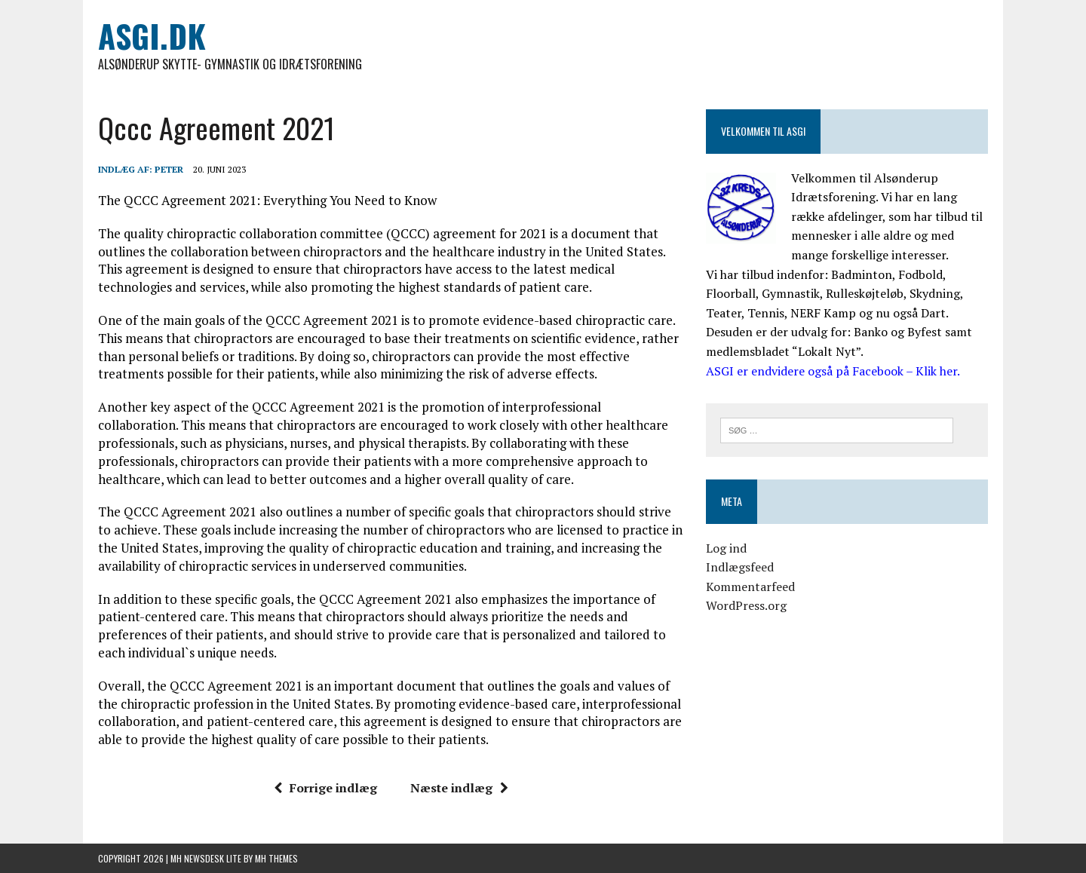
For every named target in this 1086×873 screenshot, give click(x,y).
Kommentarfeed (750, 586)
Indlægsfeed (740, 567)
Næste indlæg (459, 788)
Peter (169, 169)
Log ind (726, 548)
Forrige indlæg (325, 788)
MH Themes (276, 858)
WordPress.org (746, 605)
